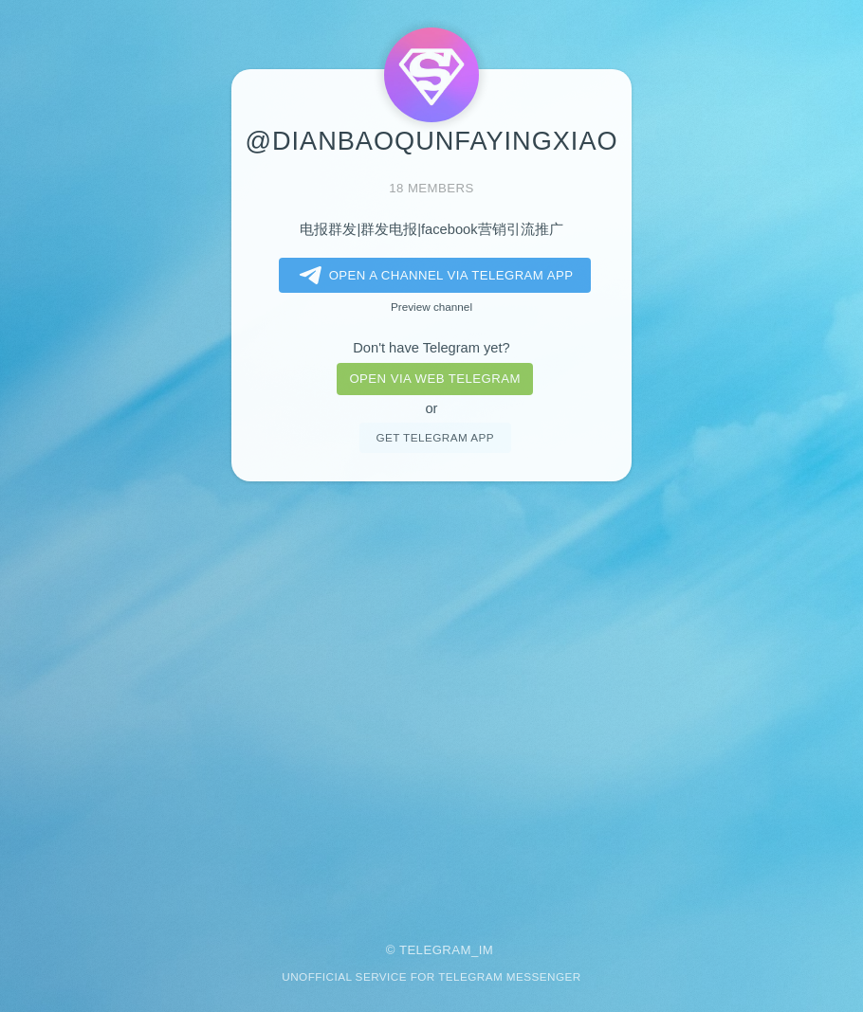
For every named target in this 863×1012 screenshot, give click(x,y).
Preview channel (431, 306)
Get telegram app (434, 437)
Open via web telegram (434, 378)
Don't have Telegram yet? (431, 347)
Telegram (435, 950)
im (486, 950)
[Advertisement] (431, 699)
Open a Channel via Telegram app (433, 275)
